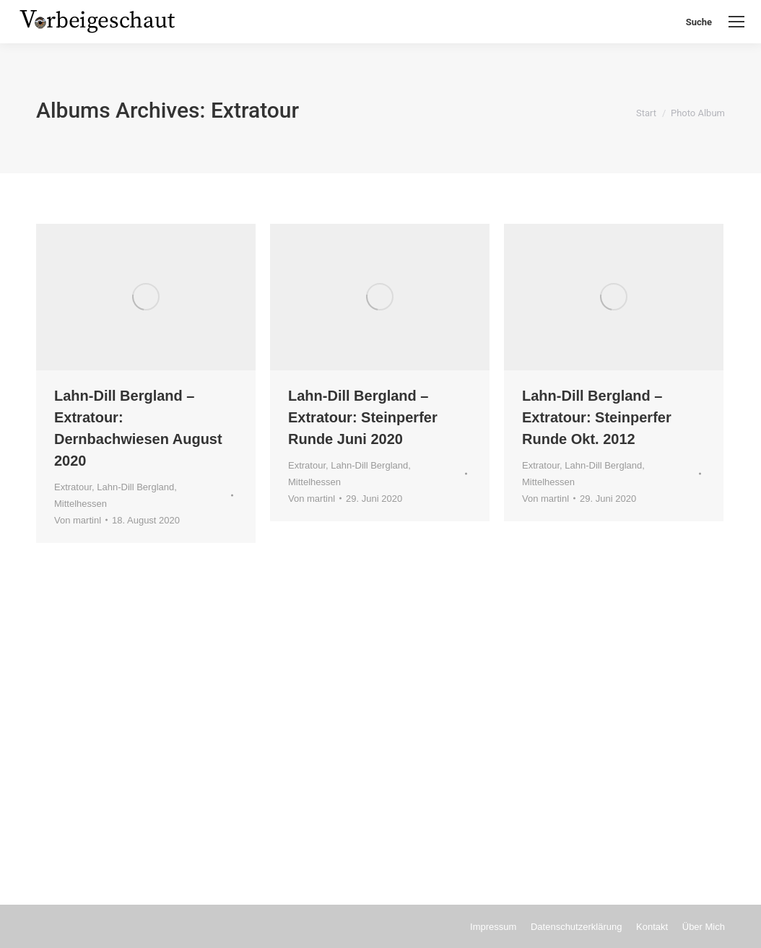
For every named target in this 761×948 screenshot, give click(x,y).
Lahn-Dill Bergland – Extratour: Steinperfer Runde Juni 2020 (363, 417)
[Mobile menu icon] (736, 22)
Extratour (73, 487)
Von (77, 520)
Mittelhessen (80, 503)
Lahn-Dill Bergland (135, 487)
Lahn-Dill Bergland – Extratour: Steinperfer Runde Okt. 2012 (596, 417)
